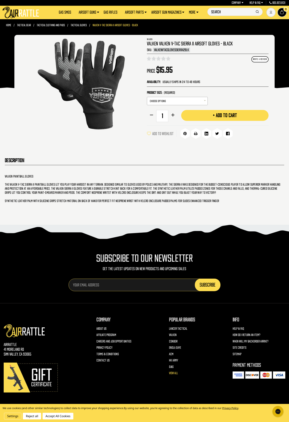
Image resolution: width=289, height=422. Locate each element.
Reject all (32, 416)
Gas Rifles (110, 12)
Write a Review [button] (260, 59)
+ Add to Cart (225, 115)
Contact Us (103, 359)
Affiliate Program (106, 334)
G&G (171, 366)
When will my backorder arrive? (250, 340)
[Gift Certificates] (31, 377)
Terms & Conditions (107, 353)
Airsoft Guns (89, 12)
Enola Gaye (175, 347)
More (194, 12)
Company (237, 3)
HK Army (173, 359)
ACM (171, 353)
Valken (173, 334)
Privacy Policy (104, 347)
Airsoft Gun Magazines (168, 12)
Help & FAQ (256, 3)
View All (173, 372)
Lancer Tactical (178, 328)
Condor (173, 340)
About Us (101, 328)
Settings (12, 416)
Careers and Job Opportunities (113, 340)
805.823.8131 (277, 2)
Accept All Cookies (58, 416)
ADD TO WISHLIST (160, 133)
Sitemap (237, 353)
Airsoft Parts (136, 12)
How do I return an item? (246, 334)
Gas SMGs (65, 12)
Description (14, 160)
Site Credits (239, 347)
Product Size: (161, 92)
